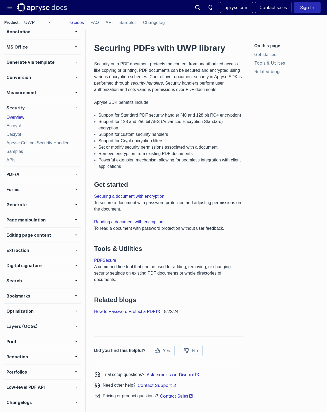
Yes (162, 350)
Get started (265, 54)
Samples (128, 22)
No (190, 350)
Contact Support (157, 385)
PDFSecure (105, 260)
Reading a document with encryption (128, 222)
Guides (77, 22)
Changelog (154, 22)
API (109, 22)
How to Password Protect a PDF (127, 311)
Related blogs (268, 71)
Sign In (307, 7)
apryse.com (236, 7)
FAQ (94, 22)
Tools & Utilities (269, 63)
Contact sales (273, 7)
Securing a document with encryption (129, 196)
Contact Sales (176, 396)
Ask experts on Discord (173, 374)
